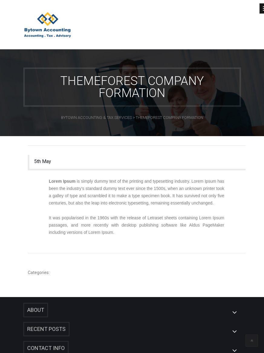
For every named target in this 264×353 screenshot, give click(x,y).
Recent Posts (46, 329)
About (35, 310)
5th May (42, 161)
